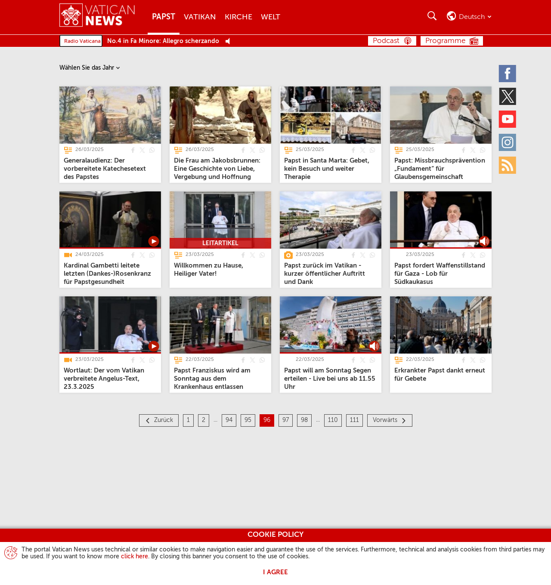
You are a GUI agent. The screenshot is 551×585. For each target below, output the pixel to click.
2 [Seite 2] (203, 420)
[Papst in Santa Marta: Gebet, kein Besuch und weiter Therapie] (326, 168)
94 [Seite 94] (229, 420)
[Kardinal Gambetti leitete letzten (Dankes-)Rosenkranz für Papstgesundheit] (107, 273)
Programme (445, 41)
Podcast (386, 41)
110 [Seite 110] (333, 420)
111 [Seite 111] (354, 420)
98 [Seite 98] (304, 420)
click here (134, 557)
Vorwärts (385, 420)
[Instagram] (508, 142)
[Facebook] (508, 73)
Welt (270, 17)
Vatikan (200, 17)
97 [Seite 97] (285, 420)
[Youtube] (508, 119)
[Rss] (508, 164)
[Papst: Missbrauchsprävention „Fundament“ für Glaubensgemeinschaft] (439, 168)
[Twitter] (508, 96)
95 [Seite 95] (248, 420)
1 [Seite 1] (188, 420)
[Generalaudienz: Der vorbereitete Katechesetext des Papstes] (105, 168)
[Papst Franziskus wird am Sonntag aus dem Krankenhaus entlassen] (212, 378)
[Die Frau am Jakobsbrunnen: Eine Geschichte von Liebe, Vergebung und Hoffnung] (217, 168)
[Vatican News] (97, 17)
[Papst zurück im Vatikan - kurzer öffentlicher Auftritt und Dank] (324, 273)
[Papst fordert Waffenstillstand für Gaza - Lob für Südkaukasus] (439, 273)
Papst (163, 17)
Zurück (163, 420)
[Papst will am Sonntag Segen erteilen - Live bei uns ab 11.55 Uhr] (329, 378)
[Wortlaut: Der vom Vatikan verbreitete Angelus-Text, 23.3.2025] (104, 378)
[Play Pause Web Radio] (230, 41)
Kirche (238, 17)
